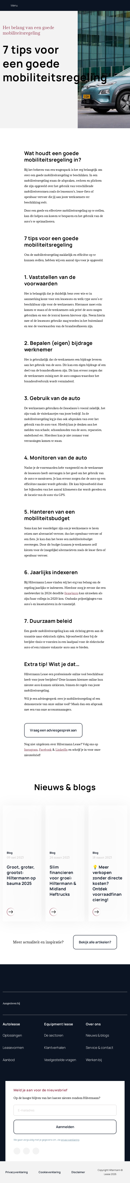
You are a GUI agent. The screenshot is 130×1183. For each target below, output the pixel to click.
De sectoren (53, 1035)
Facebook (45, 750)
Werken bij (94, 1059)
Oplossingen (12, 1035)
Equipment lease (58, 1024)
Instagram (31, 750)
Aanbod (9, 1059)
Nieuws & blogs (97, 1035)
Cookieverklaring (50, 1172)
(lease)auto (71, 593)
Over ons (93, 1024)
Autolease (11, 1024)
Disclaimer (78, 1172)
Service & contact (99, 1047)
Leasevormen (13, 1047)
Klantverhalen (55, 1047)
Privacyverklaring (16, 1172)
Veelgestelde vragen (60, 1059)
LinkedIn (62, 750)
